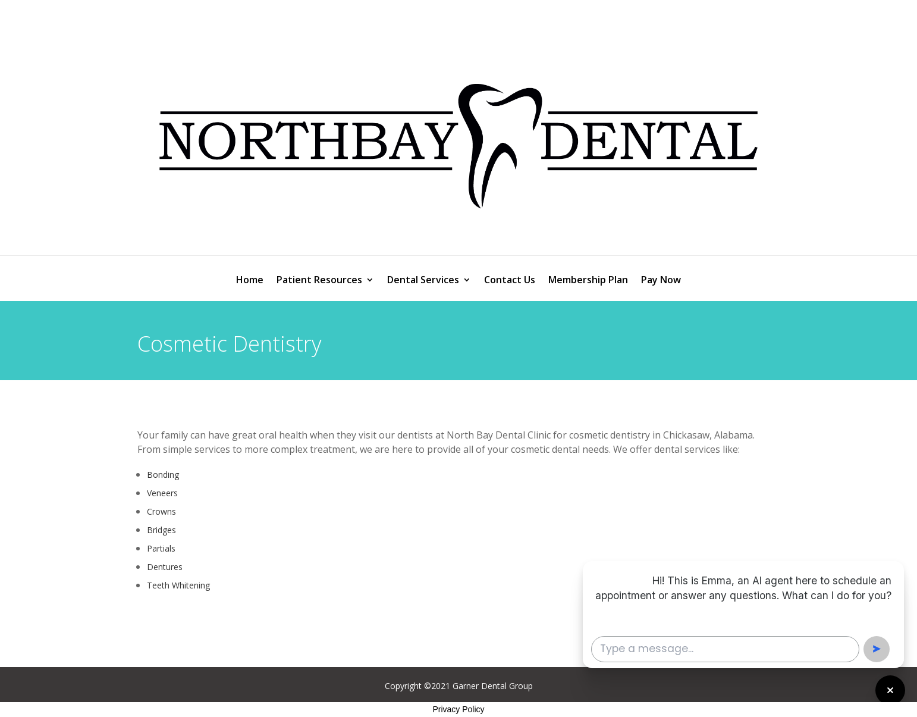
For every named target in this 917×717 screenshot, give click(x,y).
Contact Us (509, 280)
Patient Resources (319, 280)
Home (249, 280)
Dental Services (423, 280)
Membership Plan (588, 280)
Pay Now (661, 280)
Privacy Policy (458, 709)
